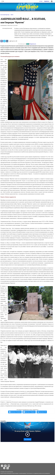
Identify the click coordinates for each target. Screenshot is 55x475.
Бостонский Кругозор (9, 471)
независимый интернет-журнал (27, 9)
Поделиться (13, 41)
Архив (40, 1)
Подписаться (33, 44)
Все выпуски (27, 439)
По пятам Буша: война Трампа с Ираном (28, 431)
